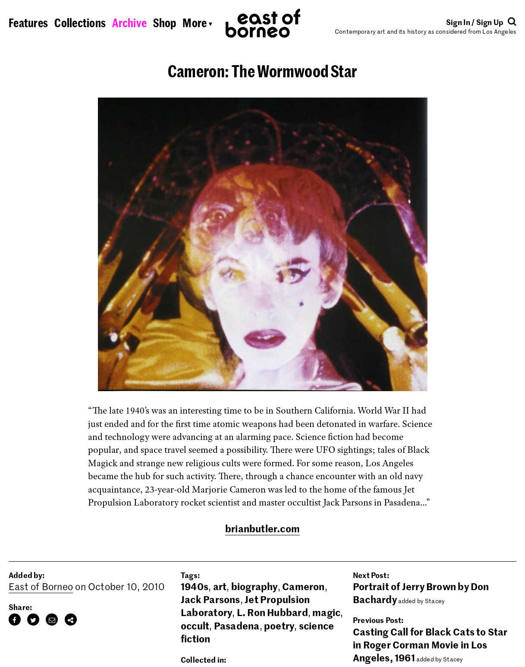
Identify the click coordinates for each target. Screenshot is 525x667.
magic (326, 612)
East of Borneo (41, 586)
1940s (194, 586)
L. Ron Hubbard (272, 612)
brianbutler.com (262, 528)
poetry (279, 625)
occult (195, 625)
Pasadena (237, 625)
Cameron (303, 586)
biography (254, 586)
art (220, 586)
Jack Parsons (210, 599)
